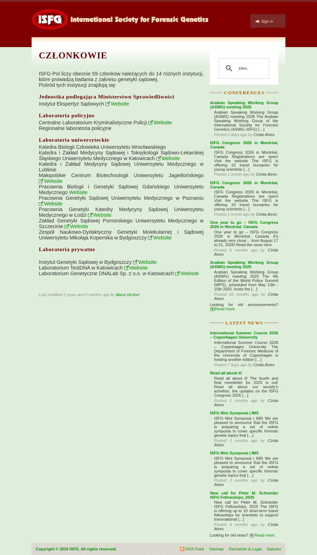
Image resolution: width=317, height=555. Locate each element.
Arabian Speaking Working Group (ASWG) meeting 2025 (244, 264)
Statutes (274, 549)
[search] (243, 68)
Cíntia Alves (264, 134)
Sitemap (216, 549)
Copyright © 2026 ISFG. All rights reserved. (76, 549)
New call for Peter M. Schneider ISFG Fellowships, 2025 (244, 495)
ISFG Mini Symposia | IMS (234, 413)
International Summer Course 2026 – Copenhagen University (244, 335)
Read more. (225, 309)
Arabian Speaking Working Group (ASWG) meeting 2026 (244, 105)
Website (120, 104)
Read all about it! (226, 373)
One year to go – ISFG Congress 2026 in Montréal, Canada (244, 224)
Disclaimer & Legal (245, 549)
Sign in (267, 21)
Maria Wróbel (127, 295)
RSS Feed (195, 549)
